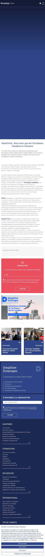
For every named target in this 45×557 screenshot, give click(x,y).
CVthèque (6, 497)
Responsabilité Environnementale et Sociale (16, 450)
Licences (5, 472)
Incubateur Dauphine (31, 200)
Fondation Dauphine (9, 458)
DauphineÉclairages (10, 386)
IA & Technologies (10, 406)
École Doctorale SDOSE (10, 499)
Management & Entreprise (13, 404)
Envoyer (22, 306)
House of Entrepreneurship (11, 456)
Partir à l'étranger (8, 523)
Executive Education (9, 483)
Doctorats (6, 478)
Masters (5, 474)
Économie (8, 401)
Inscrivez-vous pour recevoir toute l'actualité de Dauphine (22, 287)
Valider (10, 432)
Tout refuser (22, 547)
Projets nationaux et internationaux (14, 505)
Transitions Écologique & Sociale (15, 408)
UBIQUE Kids (5, 236)
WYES (3, 216)
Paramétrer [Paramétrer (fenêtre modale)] (22, 550)
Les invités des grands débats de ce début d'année (10, 368)
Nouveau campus (8, 447)
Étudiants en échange (9, 521)
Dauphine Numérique (9, 454)
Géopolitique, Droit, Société (13, 399)
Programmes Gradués (9, 481)
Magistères (6, 476)
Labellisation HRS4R (9, 503)
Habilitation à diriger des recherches (14, 507)
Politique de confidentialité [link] (22, 554)
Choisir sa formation (9, 470)
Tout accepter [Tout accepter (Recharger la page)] (22, 543)
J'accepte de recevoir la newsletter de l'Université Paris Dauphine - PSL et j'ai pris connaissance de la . (20, 426)
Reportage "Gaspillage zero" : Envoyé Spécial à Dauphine (33, 368)
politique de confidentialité (29, 299)
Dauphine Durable (8, 452)
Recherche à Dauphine (10, 494)
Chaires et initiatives (9, 501)
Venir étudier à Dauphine (10, 519)
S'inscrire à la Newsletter (16, 415)
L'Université (6, 445)
